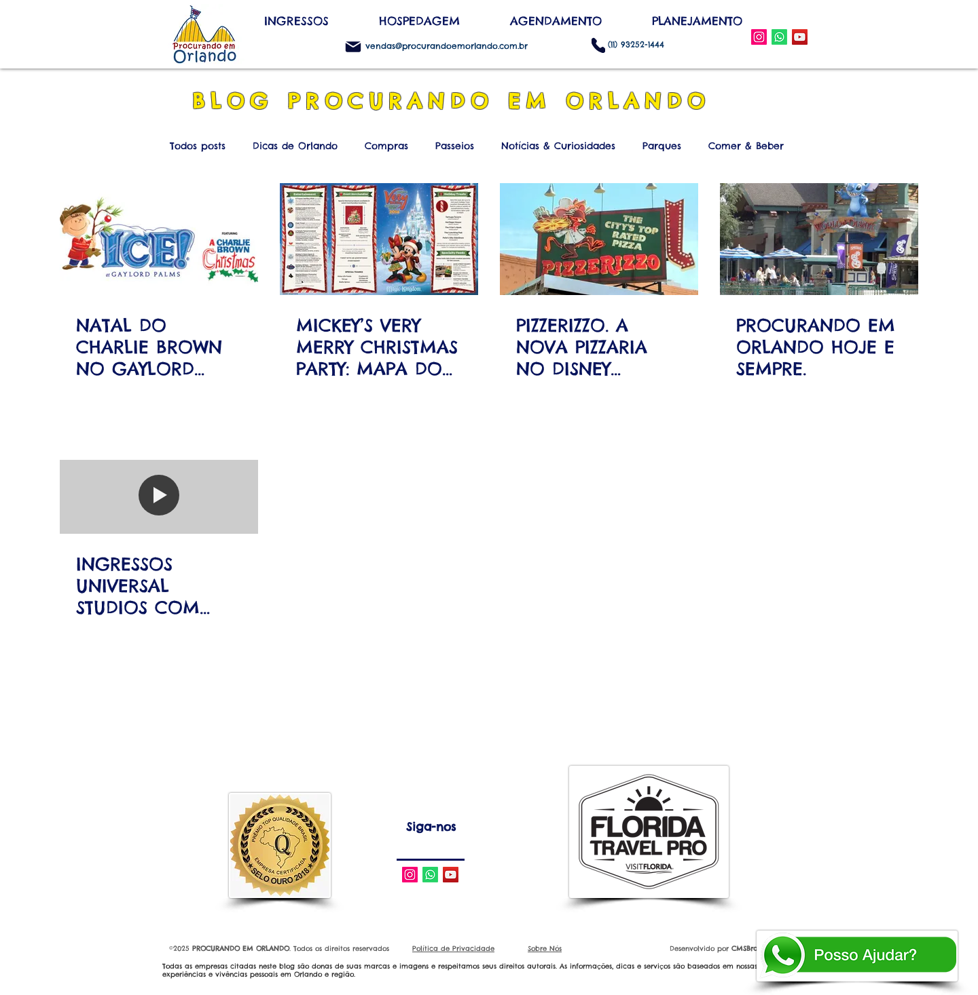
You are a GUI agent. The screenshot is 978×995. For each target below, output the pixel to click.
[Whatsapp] (430, 874)
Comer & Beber (746, 146)
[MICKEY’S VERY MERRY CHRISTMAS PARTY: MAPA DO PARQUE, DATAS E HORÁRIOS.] (379, 239)
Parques (661, 146)
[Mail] (353, 47)
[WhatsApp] (779, 37)
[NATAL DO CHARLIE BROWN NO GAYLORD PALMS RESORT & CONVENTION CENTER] (159, 239)
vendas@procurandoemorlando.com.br (446, 46)
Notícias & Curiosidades (558, 146)
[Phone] (598, 45)
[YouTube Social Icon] (800, 37)
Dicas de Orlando (295, 146)
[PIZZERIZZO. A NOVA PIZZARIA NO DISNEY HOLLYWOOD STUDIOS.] (599, 239)
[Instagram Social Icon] (759, 37)
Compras (386, 146)
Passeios (454, 146)
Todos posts (197, 146)
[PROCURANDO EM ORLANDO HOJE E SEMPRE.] (819, 239)
